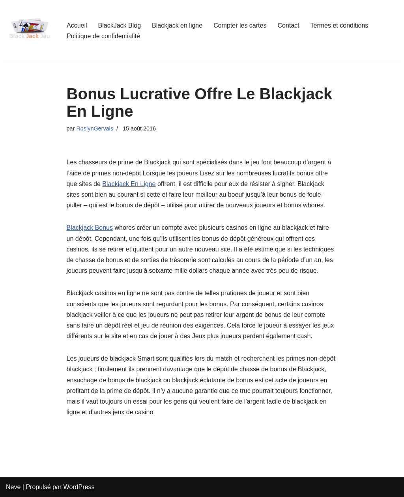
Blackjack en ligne (177, 25)
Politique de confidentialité (103, 36)
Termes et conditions (339, 25)
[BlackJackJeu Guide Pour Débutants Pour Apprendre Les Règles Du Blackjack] (29, 30)
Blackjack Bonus (90, 227)
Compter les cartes (239, 25)
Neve (13, 487)
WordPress (79, 487)
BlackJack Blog (119, 25)
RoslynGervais (94, 128)
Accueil (77, 25)
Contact (288, 25)
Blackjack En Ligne (128, 184)
